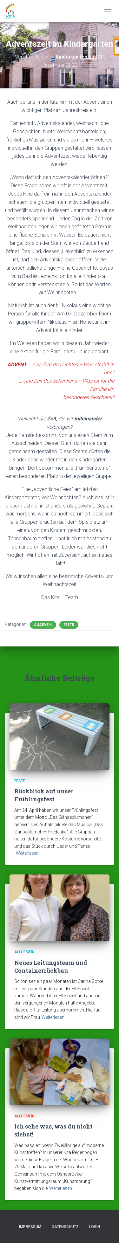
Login (94, 1227)
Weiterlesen (27, 853)
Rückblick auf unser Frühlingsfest (43, 795)
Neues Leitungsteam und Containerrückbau (50, 966)
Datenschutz (65, 1227)
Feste (69, 624)
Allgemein (43, 624)
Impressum (30, 1227)
